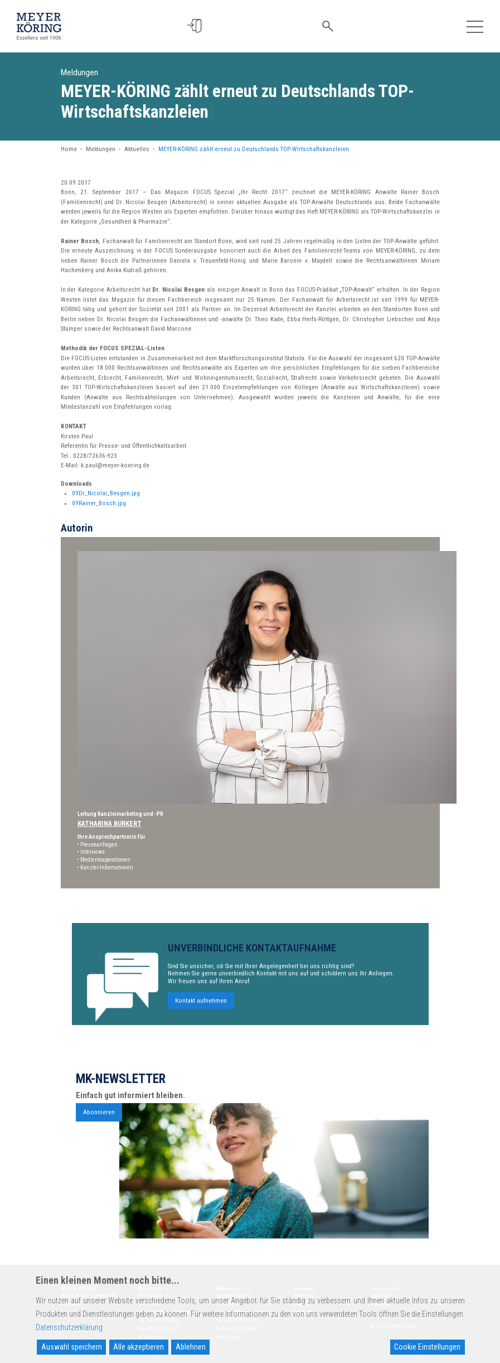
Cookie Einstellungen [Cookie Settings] (427, 1346)
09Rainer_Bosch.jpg (99, 503)
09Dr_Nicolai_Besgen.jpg (106, 493)
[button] (198, 26)
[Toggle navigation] (475, 26)
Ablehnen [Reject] (191, 1346)
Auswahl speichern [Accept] (71, 1346)
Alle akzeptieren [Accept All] (138, 1346)
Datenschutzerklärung (69, 1327)
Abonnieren (99, 1118)
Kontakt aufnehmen (201, 1006)
